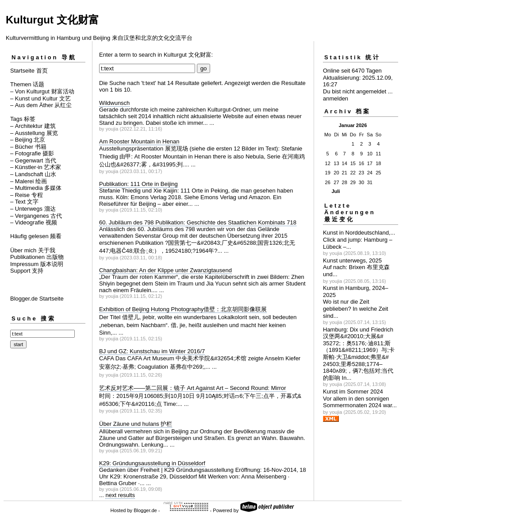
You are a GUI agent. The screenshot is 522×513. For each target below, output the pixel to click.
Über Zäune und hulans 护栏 (135, 423)
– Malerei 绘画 (28, 181)
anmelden (335, 98)
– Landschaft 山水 (33, 174)
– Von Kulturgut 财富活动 (42, 91)
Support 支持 (26, 270)
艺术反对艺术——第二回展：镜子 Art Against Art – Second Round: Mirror (192, 388)
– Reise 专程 (26, 195)
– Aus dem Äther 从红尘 (41, 105)
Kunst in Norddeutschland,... (359, 232)
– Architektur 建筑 (33, 126)
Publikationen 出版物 (37, 257)
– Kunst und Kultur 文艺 (40, 98)
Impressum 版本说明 (36, 264)
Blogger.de (145, 510)
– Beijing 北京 (27, 139)
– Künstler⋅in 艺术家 (35, 167)
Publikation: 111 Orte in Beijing (138, 184)
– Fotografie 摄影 (32, 153)
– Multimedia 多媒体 (35, 188)
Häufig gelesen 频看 (35, 236)
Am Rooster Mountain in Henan (139, 141)
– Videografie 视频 (33, 222)
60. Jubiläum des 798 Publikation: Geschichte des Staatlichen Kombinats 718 (197, 222)
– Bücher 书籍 (28, 146)
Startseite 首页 (29, 70)
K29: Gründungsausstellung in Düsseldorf (152, 463)
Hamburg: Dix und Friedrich (358, 329)
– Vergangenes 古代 (36, 215)
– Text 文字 (24, 201)
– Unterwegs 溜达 (33, 208)
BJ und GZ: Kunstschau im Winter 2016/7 (152, 351)
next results (119, 495)
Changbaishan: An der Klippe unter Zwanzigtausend (165, 270)
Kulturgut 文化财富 (52, 20)
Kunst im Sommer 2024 (353, 391)
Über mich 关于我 (32, 250)
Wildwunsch (114, 103)
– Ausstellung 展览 (34, 133)
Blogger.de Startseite (37, 298)
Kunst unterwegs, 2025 (352, 260)
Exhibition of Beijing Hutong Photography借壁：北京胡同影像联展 (183, 309)
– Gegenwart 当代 (33, 160)
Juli (335, 191)
